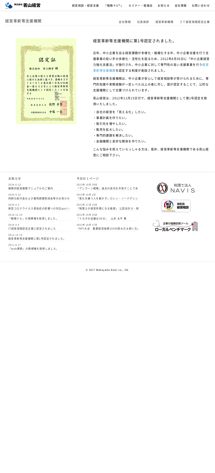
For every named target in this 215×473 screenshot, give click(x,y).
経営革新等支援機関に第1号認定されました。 (37, 238)
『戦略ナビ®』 (114, 5)
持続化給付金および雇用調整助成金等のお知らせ (39, 198)
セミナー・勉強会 (141, 5)
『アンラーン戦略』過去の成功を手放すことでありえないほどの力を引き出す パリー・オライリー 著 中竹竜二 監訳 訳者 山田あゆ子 (108, 186)
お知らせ (164, 5)
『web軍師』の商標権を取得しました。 (33, 249)
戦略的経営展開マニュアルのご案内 (30, 188)
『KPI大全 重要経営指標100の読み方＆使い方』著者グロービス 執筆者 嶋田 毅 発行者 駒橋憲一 (108, 226)
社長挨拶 (143, 22)
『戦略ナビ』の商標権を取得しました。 (33, 218)
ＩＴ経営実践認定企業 (195, 22)
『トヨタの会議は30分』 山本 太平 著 (102, 216)
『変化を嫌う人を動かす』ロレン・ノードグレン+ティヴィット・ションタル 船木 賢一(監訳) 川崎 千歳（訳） (108, 196)
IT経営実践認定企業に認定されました (32, 228)
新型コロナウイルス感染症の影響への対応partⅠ (39, 208)
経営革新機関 (164, 22)
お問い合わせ (201, 5)
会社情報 (181, 5)
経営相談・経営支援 (85, 5)
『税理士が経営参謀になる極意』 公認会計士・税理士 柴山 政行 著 (108, 206)
